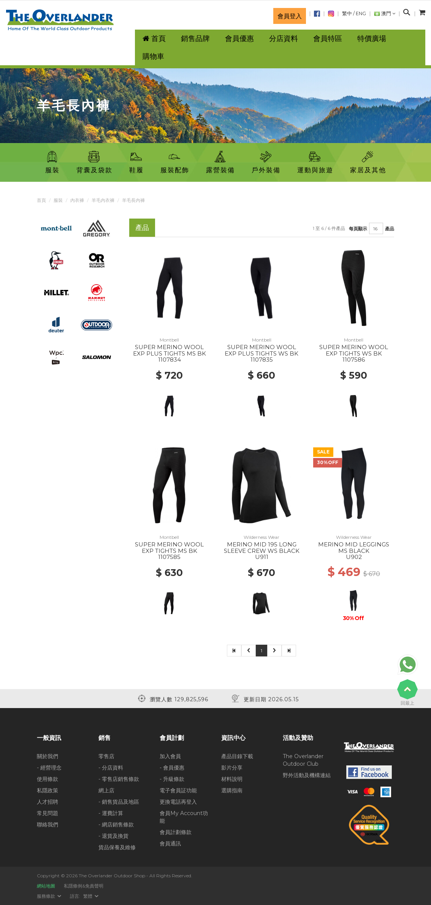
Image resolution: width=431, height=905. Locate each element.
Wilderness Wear (261, 537)
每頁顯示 (358, 228)
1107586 (353, 359)
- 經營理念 (49, 767)
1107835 (261, 359)
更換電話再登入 (178, 801)
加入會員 (170, 756)
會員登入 (289, 16)
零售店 (106, 756)
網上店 (106, 790)
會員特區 (327, 38)
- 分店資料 (110, 767)
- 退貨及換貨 (113, 836)
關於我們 (47, 756)
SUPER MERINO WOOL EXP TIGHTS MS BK (169, 547)
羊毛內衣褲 (103, 200)
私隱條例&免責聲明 (83, 886)
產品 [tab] (142, 227)
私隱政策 (47, 790)
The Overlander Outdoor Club (303, 760)
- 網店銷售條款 (116, 824)
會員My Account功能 (184, 817)
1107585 (169, 556)
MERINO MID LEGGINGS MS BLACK (353, 547)
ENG (361, 13)
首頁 (41, 200)
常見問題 (47, 813)
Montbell (169, 340)
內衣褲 (77, 200)
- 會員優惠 (172, 767)
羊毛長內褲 (133, 200)
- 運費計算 (110, 813)
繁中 (347, 13)
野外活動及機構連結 (307, 775)
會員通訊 (170, 843)
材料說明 (231, 779)
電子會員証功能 (178, 790)
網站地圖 (46, 886)
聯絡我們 (47, 824)
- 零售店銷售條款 (118, 779)
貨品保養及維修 (117, 847)
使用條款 (47, 779)
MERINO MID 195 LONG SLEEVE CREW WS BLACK (261, 547)
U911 (261, 556)
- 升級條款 (172, 779)
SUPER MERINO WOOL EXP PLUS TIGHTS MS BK (169, 350)
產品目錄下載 (237, 756)
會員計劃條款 (176, 832)
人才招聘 (47, 801)
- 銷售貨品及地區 (118, 801)
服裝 (58, 200)
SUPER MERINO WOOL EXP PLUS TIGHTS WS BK (261, 350)
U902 (354, 556)
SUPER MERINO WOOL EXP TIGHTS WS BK (353, 350)
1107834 (169, 359)
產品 (389, 228)
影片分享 (231, 767)
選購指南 (231, 790)
